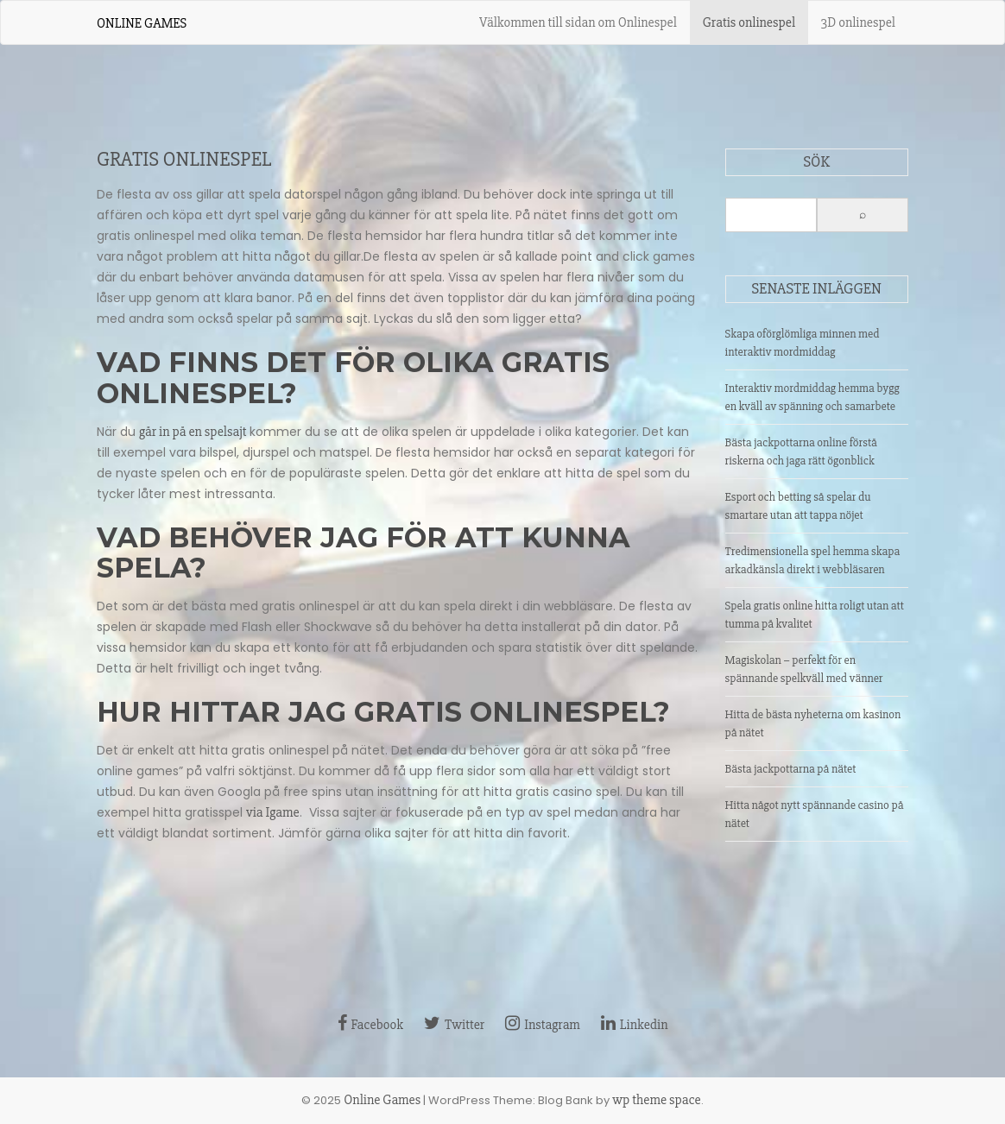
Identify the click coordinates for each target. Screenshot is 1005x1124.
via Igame (273, 812)
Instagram (542, 1024)
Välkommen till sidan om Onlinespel (578, 22)
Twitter (454, 1024)
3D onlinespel (858, 22)
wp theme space (656, 1099)
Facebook (370, 1024)
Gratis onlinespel (749, 22)
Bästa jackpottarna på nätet (790, 768)
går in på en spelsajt (192, 431)
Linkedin (634, 1024)
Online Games (141, 23)
